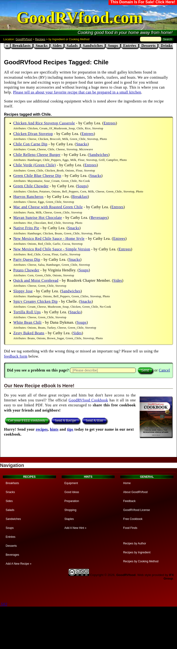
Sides (57, 46)
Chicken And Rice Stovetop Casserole (44, 123)
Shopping (70, 510)
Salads (72, 46)
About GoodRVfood (135, 492)
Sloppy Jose (23, 291)
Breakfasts (21, 46)
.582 (3, 604)
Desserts (148, 46)
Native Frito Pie (26, 228)
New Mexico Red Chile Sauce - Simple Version (51, 249)
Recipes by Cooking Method (140, 561)
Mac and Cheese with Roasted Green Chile (48, 207)
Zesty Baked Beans (28, 333)
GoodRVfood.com (79, 17)
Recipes (40, 39)
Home (127, 483)
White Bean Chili (27, 322)
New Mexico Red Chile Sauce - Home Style (49, 239)
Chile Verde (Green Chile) (34, 165)
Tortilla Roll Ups (27, 312)
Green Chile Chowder (31, 186)
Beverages (99, 218)
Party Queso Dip (26, 259)
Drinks (167, 46)
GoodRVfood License (136, 510)
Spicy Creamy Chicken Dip (35, 301)
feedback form (15, 356)
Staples (69, 519)
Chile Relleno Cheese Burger (36, 155)
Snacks (42, 46)
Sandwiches (93, 46)
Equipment (71, 483)
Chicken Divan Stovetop (33, 134)
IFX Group (169, 576)
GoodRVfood (24, 39)
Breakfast (80, 197)
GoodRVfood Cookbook (88, 400)
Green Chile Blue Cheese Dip (37, 176)
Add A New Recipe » (18, 563)
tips (70, 429)
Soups (113, 46)
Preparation (71, 501)
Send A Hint (94, 420)
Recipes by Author (134, 543)
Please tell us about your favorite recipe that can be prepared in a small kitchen (77, 92)
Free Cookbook (132, 519)
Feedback (129, 501)
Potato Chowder (26, 270)
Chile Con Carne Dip (30, 144)
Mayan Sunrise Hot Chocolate (37, 218)
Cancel (164, 370)
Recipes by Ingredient (136, 552)
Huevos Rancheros (28, 197)
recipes (42, 429)
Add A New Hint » (75, 528)
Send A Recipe (65, 420)
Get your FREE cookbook (26, 420)
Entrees (110, 123)
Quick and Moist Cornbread (36, 280)
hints (54, 429)
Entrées (129, 46)
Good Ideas (71, 492)
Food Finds (130, 528)
